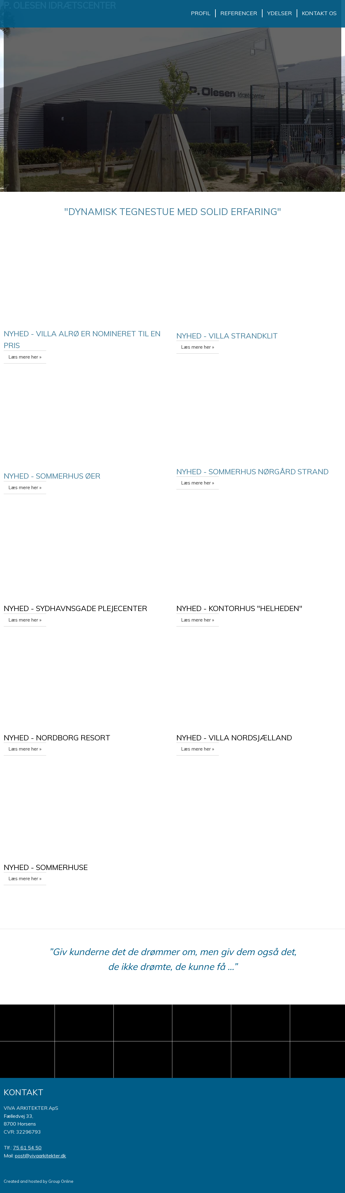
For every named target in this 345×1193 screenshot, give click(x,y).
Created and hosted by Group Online (38, 1181)
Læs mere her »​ (25, 357)
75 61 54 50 (27, 1147)
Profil (200, 13)
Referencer (238, 13)
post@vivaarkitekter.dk (40, 1155)
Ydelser (279, 13)
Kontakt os (319, 13)
